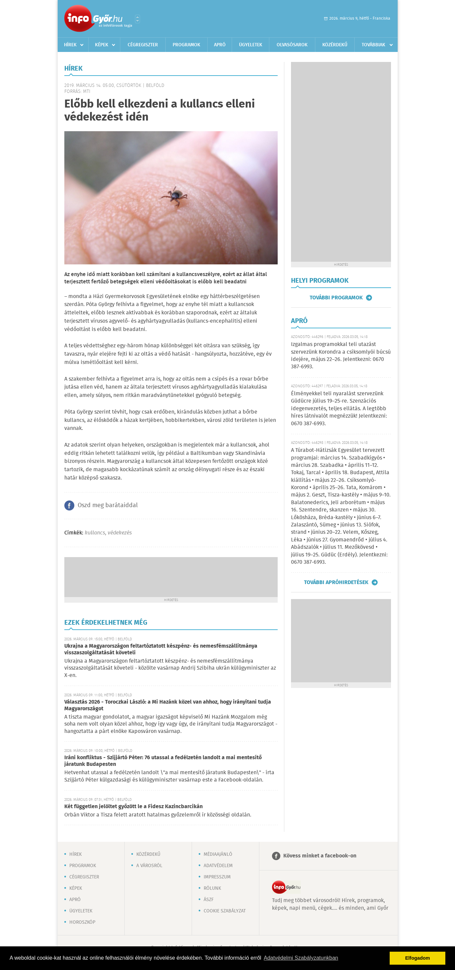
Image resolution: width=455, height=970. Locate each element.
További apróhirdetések (336, 582)
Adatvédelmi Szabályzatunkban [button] (301, 958)
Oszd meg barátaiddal (108, 505)
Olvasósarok (292, 45)
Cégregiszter (143, 45)
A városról (149, 865)
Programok (186, 45)
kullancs (95, 533)
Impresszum (217, 877)
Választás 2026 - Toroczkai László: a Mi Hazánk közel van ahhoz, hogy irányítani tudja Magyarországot (167, 705)
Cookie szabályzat (225, 911)
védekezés (120, 533)
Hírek (70, 45)
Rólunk (212, 888)
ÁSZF (209, 899)
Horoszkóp (82, 922)
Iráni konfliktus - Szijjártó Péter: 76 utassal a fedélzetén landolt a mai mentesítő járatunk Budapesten (163, 761)
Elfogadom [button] (417, 958)
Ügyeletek (250, 45)
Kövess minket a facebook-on (319, 856)
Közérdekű (334, 45)
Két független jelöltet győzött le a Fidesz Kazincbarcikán (133, 807)
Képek (101, 45)
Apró (220, 45)
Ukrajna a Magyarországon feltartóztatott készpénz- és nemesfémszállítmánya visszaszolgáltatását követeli (160, 649)
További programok (336, 298)
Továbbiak (373, 45)
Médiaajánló (218, 854)
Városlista (137, 19)
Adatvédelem (218, 865)
